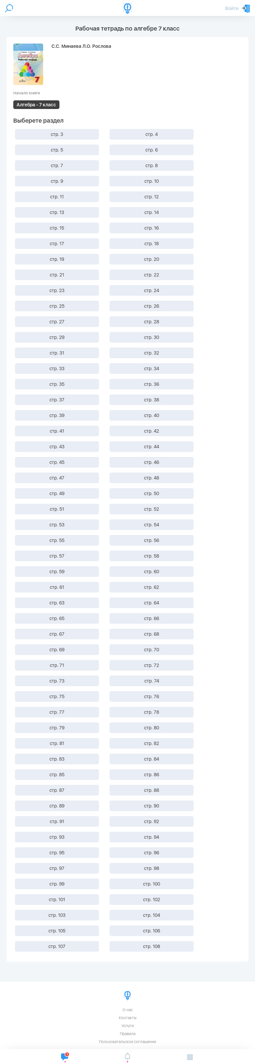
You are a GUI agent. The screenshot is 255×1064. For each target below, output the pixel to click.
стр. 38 (151, 399)
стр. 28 (151, 321)
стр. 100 (151, 884)
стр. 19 (57, 259)
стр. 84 (151, 759)
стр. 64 (151, 602)
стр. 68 (151, 634)
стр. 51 (57, 509)
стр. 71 (57, 665)
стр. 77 (56, 712)
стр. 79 (56, 727)
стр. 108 (151, 946)
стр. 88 (151, 790)
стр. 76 (151, 696)
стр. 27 (56, 321)
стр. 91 (57, 821)
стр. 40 (151, 415)
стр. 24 (151, 290)
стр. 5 (57, 150)
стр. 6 (151, 150)
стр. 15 (57, 228)
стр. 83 (56, 759)
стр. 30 (151, 337)
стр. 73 (56, 681)
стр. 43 (56, 446)
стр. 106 (151, 930)
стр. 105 (56, 930)
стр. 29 (56, 337)
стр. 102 (151, 899)
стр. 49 (56, 493)
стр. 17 (57, 243)
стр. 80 (151, 727)
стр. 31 (57, 353)
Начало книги (26, 93)
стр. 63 (56, 602)
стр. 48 (151, 477)
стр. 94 (151, 837)
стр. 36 (151, 384)
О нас (128, 1010)
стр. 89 (56, 805)
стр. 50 (151, 493)
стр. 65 (56, 618)
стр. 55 (56, 540)
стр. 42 (151, 431)
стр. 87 (56, 790)
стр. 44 (151, 446)
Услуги (128, 1025)
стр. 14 (151, 212)
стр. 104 (151, 915)
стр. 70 (151, 649)
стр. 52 (151, 509)
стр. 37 (56, 399)
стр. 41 (57, 431)
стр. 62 (151, 587)
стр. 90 (151, 805)
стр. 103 (56, 915)
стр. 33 (56, 368)
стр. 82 (151, 743)
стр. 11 (57, 196)
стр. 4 (151, 134)
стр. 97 (56, 868)
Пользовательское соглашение (127, 1041)
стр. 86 (151, 774)
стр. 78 (151, 712)
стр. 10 (151, 181)
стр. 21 (57, 274)
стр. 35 (56, 384)
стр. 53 (56, 524)
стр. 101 (57, 899)
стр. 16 (151, 228)
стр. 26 (151, 306)
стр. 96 (151, 852)
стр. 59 (56, 571)
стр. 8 (151, 165)
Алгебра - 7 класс (36, 104)
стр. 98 (151, 868)
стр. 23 (56, 290)
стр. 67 (56, 634)
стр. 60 (151, 571)
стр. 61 (57, 587)
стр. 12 (151, 196)
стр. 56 (151, 540)
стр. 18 (151, 243)
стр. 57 (56, 556)
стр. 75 (56, 696)
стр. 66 (151, 618)
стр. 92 (151, 821)
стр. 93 (56, 837)
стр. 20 (151, 259)
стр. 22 (151, 274)
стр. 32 (151, 353)
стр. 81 (57, 743)
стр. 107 (56, 946)
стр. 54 (151, 524)
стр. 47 (56, 477)
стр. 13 (57, 212)
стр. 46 (151, 462)
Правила (127, 1033)
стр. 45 (56, 462)
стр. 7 (57, 165)
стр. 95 (56, 852)
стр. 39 (56, 415)
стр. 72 (151, 665)
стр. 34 (151, 368)
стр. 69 (56, 649)
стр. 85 (56, 774)
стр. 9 (57, 181)
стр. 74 (151, 681)
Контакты (127, 1017)
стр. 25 (56, 306)
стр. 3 (57, 134)
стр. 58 (151, 556)
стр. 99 (56, 884)
